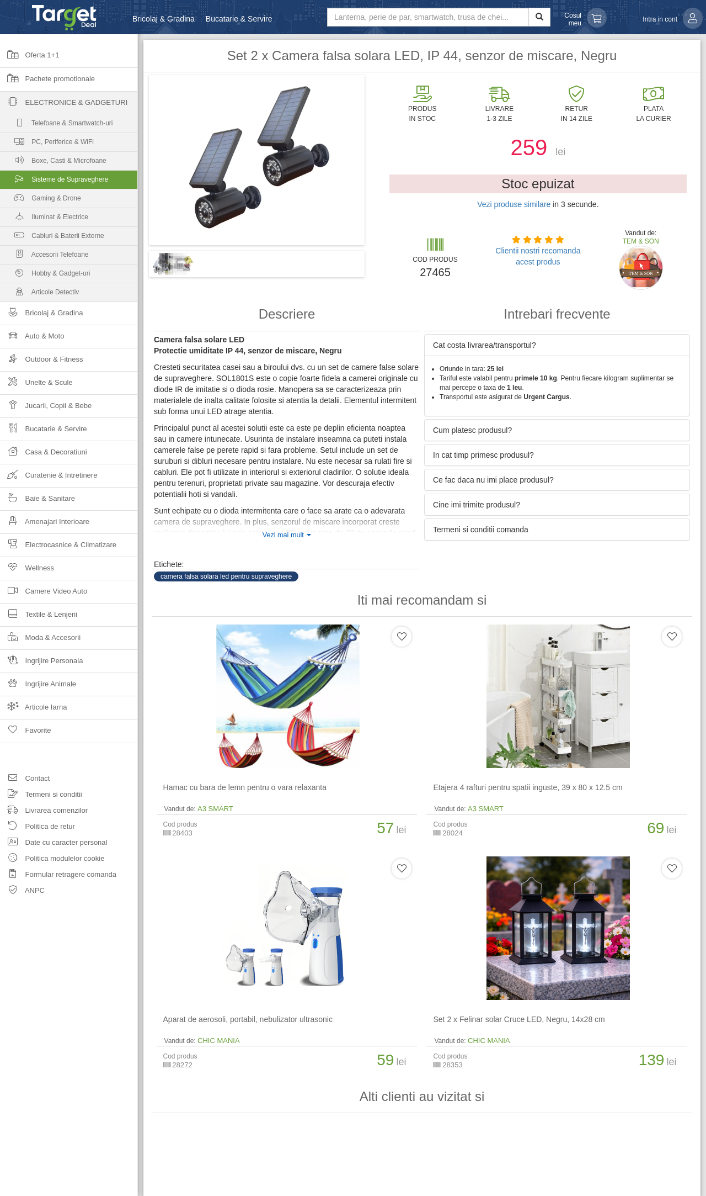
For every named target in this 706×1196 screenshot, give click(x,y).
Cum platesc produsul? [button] (472, 430)
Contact (25, 780)
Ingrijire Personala (41, 664)
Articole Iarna (33, 710)
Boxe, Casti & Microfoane (53, 163)
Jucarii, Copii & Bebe (46, 408)
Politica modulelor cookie (52, 860)
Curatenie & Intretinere (48, 478)
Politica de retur (37, 828)
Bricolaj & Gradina (163, 18)
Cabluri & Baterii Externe (52, 238)
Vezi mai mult (287, 535)
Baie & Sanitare (37, 501)
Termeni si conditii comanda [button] (480, 529)
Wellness (27, 571)
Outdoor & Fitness (41, 362)
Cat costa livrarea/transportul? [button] (484, 345)
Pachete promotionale (47, 82)
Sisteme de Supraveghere (69, 182)
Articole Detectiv (39, 294)
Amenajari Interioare (44, 524)
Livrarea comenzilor (44, 812)
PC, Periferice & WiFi (47, 144)
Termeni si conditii (41, 796)
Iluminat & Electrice (44, 219)
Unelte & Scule (36, 385)
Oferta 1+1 (29, 58)
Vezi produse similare (513, 204)
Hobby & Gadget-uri (45, 276)
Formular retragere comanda (58, 876)
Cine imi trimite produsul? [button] (476, 504)
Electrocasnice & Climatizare (58, 548)
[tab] (557, 345)
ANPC (22, 892)
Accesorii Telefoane (44, 257)
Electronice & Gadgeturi (63, 105)
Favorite (25, 734)
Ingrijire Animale (38, 687)
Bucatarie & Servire (239, 18)
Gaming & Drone (40, 201)
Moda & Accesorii (40, 640)
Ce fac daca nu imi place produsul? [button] (493, 479)
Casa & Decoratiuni (43, 455)
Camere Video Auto (43, 594)
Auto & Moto (32, 339)
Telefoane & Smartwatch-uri (56, 126)
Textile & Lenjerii (38, 617)
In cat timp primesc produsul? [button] (483, 455)
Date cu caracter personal (53, 844)
